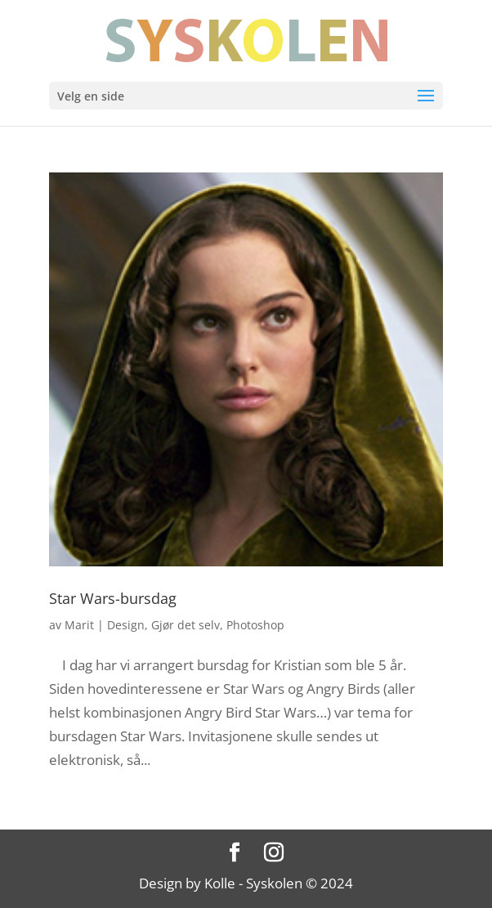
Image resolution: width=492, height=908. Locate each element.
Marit (79, 625)
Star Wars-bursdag (113, 598)
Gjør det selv (185, 625)
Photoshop (255, 625)
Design (126, 625)
